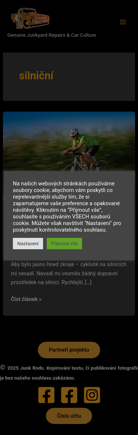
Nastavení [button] (28, 243)
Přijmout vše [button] (64, 243)
